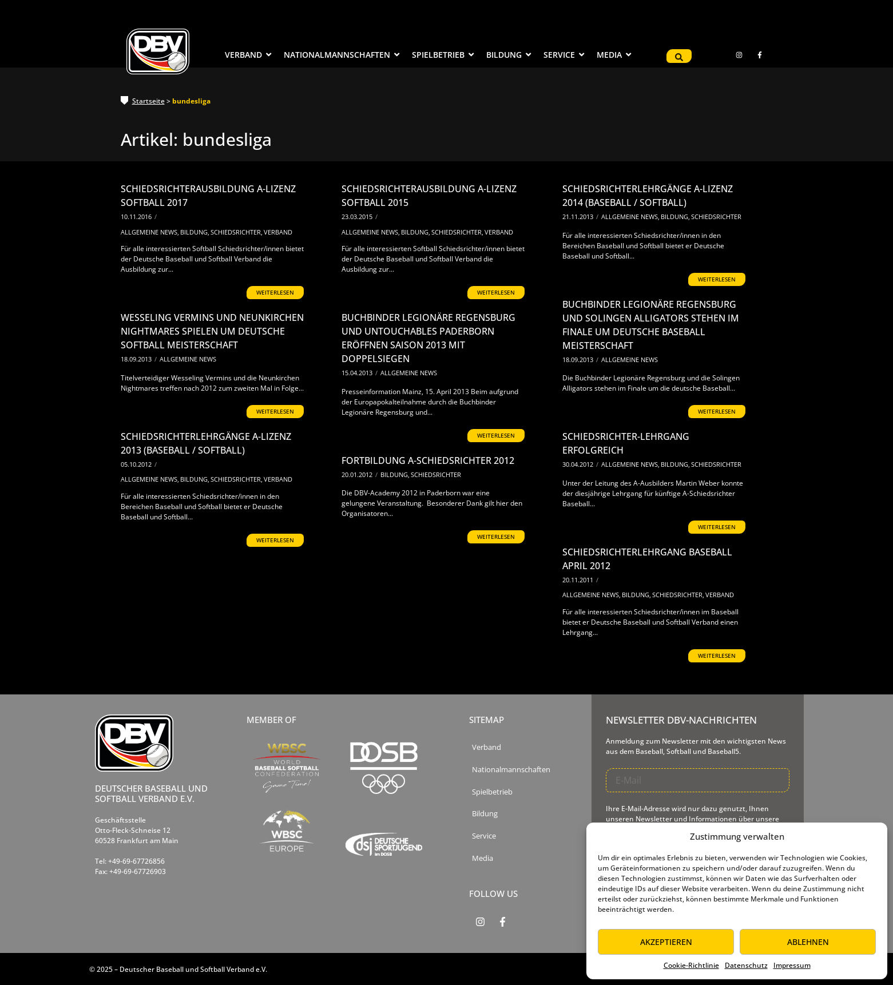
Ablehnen (808, 941)
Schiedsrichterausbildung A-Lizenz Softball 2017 (208, 195)
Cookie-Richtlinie (691, 965)
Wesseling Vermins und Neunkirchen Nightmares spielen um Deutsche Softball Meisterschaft (212, 331)
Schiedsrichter (237, 232)
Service (484, 836)
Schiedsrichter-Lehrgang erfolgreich (625, 443)
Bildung (194, 232)
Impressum (792, 965)
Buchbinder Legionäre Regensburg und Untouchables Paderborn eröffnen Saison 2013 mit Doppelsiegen (428, 338)
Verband (278, 232)
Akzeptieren (666, 941)
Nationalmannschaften (511, 770)
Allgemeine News (150, 232)
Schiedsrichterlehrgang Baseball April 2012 (647, 559)
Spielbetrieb (492, 792)
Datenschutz (746, 965)
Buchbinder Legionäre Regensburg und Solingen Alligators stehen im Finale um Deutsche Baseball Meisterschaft (650, 325)
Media (482, 858)
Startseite (148, 101)
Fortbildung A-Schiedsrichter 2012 (428, 460)
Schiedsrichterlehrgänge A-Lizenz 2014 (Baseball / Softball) (647, 195)
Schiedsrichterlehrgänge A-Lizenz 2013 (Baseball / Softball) (206, 443)
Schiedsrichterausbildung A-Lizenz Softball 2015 (429, 195)
